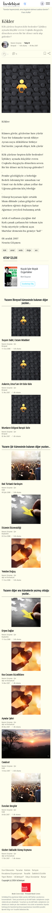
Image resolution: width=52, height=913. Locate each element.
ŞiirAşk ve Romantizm (9, 576)
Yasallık (27, 873)
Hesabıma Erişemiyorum (12, 873)
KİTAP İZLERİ (10, 258)
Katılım (27, 870)
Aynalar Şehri (8, 718)
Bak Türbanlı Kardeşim (12, 484)
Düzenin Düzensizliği (11, 527)
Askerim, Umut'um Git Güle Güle (17, 384)
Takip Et (27, 43)
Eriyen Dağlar (8, 630)
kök (4, 250)
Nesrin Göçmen (16, 43)
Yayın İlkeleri (7, 877)
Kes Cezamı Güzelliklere (13, 674)
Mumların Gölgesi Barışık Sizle (16, 428)
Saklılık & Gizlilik (39, 873)
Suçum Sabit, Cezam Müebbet (16, 340)
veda (20, 250)
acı (36, 250)
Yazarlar (19, 870)
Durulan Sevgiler (9, 806)
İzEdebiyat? (19, 877)
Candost (6, 762)
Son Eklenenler (8, 870)
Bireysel (13, 46)
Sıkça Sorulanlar (32, 877)
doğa (29, 250)
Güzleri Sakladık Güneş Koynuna (16, 850)
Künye (43, 877)
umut (12, 250)
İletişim (35, 870)
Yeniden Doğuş (9, 571)
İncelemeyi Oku (28, 284)
